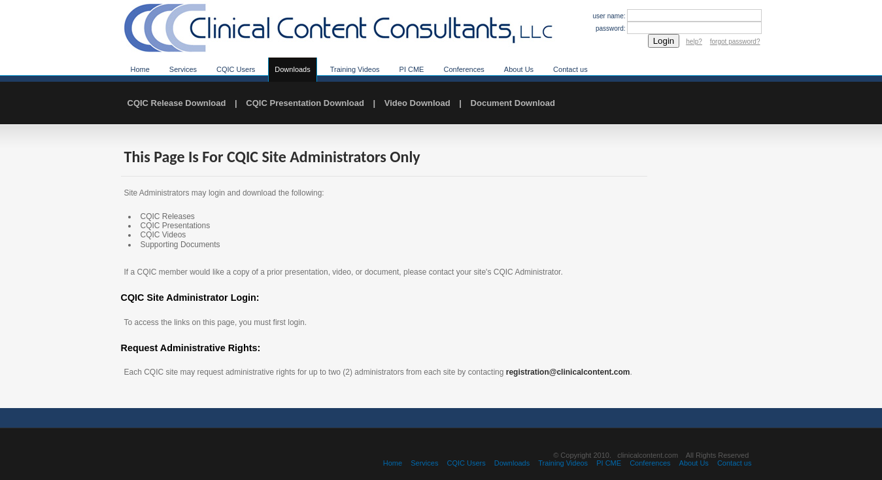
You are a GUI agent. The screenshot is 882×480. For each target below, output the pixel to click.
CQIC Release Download (176, 103)
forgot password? (735, 41)
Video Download (417, 103)
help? (694, 41)
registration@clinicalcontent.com (568, 372)
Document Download (513, 103)
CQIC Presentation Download (305, 103)
